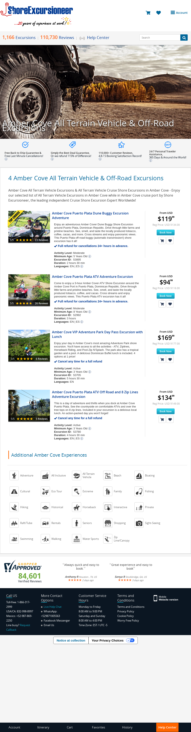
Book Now (166, 232)
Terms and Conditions (130, 607)
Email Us (47, 625)
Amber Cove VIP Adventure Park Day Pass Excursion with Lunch (97, 334)
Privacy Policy (125, 611)
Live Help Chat (51, 607)
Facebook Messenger (55, 620)
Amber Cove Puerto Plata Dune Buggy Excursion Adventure (90, 215)
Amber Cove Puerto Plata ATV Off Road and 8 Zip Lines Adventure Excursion (95, 394)
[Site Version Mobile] (166, 597)
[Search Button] (184, 37)
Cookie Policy (125, 616)
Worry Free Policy (128, 620)
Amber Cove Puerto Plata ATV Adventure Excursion (92, 276)
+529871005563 (50, 616)
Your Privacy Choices (108, 640)
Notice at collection (71, 640)
